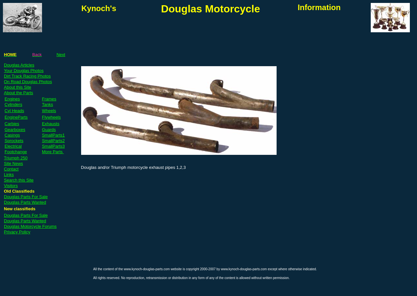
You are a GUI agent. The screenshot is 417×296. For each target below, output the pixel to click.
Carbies (12, 123)
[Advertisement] (157, 33)
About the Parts (18, 92)
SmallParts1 (53, 135)
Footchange (16, 151)
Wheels (49, 110)
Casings (12, 135)
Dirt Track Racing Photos (27, 76)
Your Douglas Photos (24, 70)
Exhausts (50, 123)
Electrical (13, 146)
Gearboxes (15, 129)
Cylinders (13, 104)
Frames (49, 98)
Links (9, 174)
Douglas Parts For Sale (26, 196)
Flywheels (51, 117)
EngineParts (16, 117)
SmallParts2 (53, 140)
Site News (13, 163)
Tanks (47, 104)
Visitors (11, 185)
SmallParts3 (53, 146)
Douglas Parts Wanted (25, 202)
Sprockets (14, 140)
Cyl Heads (14, 110)
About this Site (17, 87)
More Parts (53, 151)
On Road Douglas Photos (28, 81)
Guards (49, 129)
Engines (12, 98)
